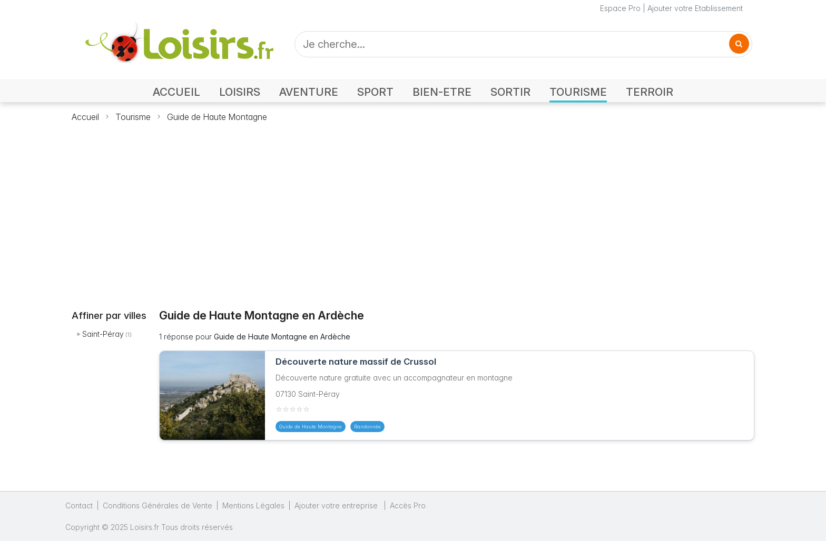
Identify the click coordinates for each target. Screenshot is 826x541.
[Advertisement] (413, 209)
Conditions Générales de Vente (157, 505)
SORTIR (510, 91)
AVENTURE (308, 91)
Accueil (85, 117)
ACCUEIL (176, 91)
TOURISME (578, 91)
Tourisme (133, 117)
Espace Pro (620, 8)
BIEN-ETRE (441, 91)
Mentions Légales (253, 505)
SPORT (375, 91)
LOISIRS (239, 91)
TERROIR (649, 91)
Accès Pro (408, 505)
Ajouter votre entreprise (337, 505)
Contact (79, 505)
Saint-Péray (103, 333)
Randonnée (367, 426)
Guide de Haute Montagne (217, 117)
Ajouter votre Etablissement (695, 8)
